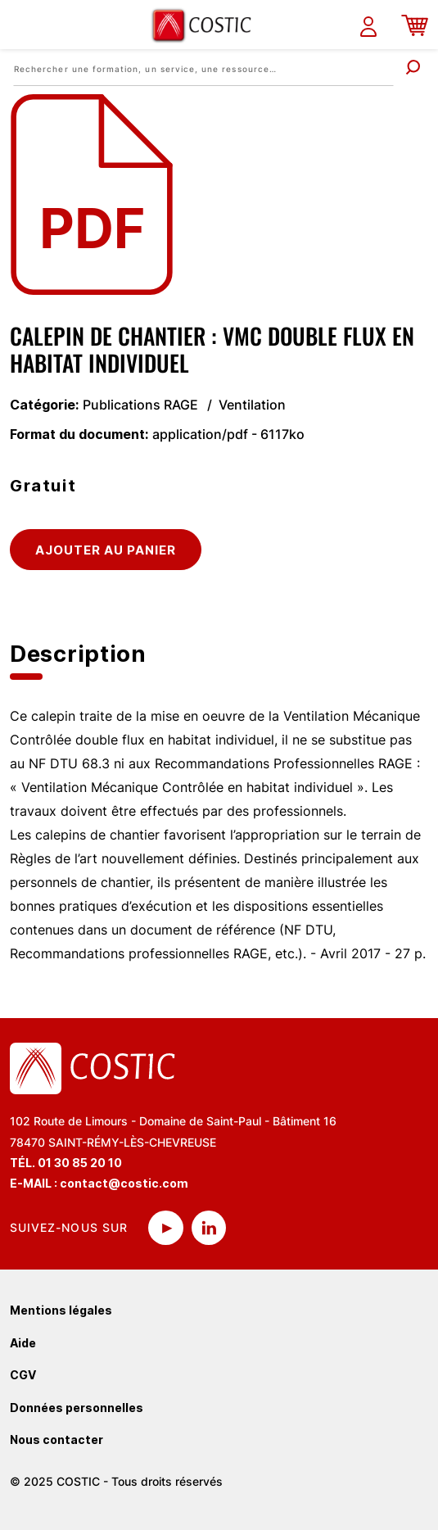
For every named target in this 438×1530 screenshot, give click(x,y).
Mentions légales (61, 1310)
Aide (23, 1343)
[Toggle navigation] (22, 24)
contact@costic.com (124, 1183)
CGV (23, 1375)
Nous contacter (56, 1439)
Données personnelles (76, 1408)
